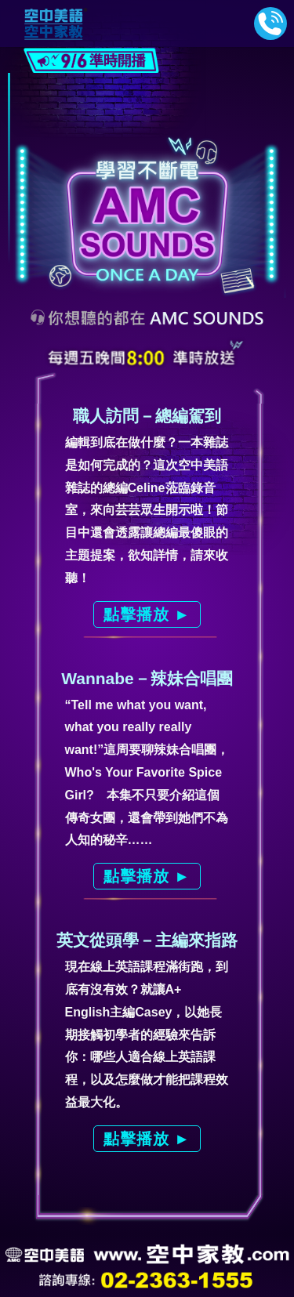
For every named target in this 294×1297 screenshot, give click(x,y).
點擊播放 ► (147, 614)
